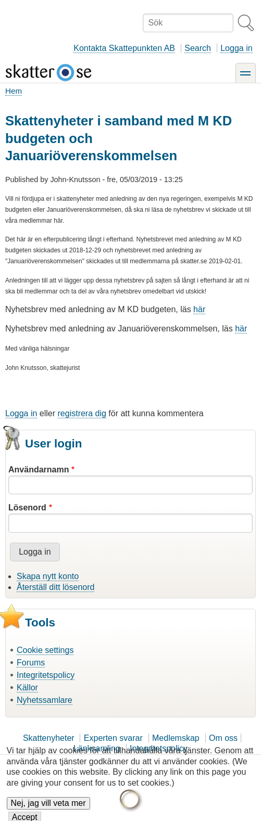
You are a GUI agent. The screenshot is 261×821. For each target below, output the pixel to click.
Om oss (223, 738)
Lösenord (27, 507)
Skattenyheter (48, 738)
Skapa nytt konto (48, 576)
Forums (31, 662)
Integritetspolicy (45, 675)
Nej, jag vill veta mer (48, 808)
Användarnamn (38, 469)
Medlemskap (176, 738)
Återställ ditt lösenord (55, 587)
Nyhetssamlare (44, 700)
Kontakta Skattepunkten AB (124, 48)
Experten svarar (113, 738)
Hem (13, 90)
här (199, 309)
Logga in (236, 48)
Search (197, 48)
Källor (27, 687)
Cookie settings (45, 650)
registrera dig (82, 413)
